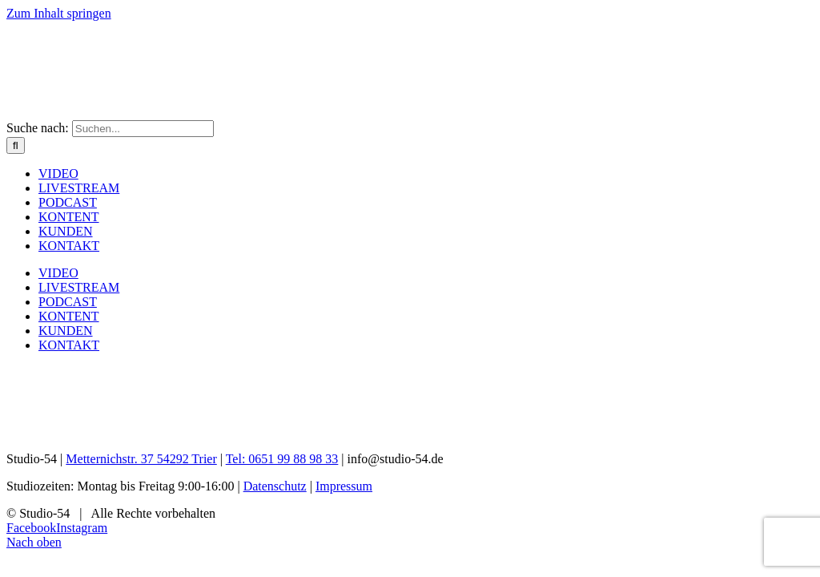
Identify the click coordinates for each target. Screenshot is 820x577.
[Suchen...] (143, 128)
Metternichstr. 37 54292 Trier (141, 459)
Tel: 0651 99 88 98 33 (282, 459)
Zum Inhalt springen (58, 13)
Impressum (344, 486)
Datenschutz (275, 486)
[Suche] (15, 145)
